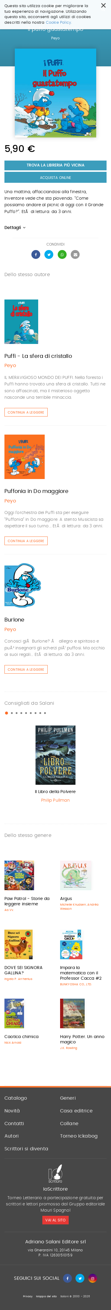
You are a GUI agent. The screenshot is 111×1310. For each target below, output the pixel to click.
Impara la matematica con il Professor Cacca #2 (81, 973)
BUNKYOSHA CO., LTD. (76, 984)
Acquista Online (55, 178)
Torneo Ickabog (79, 1136)
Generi (68, 1098)
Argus (66, 899)
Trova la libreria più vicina (55, 165)
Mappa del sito (46, 1296)
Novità (12, 1111)
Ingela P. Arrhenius (18, 979)
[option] (55, 766)
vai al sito (55, 1220)
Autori (11, 1136)
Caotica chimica (21, 1037)
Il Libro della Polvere (55, 792)
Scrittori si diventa (26, 1148)
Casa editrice (76, 1111)
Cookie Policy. (59, 23)
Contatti (14, 1123)
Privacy (28, 1296)
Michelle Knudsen (73, 904)
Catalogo (15, 1098)
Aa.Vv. (9, 910)
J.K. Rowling (68, 1048)
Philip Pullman (55, 800)
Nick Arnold (12, 1042)
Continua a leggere (26, 412)
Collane (69, 1123)
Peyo (55, 38)
